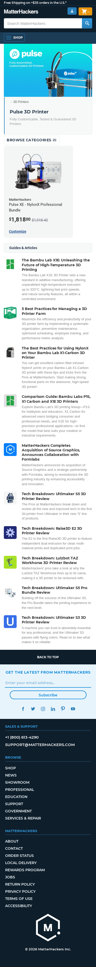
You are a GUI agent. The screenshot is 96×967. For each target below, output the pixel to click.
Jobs (10, 877)
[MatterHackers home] (48, 928)
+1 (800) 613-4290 (22, 737)
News (11, 775)
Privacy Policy (20, 891)
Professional (19, 789)
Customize (17, 231)
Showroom (17, 782)
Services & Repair (23, 818)
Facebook (23, 708)
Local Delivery (21, 862)
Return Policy (20, 884)
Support (14, 804)
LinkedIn (53, 708)
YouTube (73, 708)
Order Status (19, 855)
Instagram (43, 708)
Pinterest (63, 708)
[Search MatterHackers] (87, 23)
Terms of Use (19, 898)
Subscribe (48, 695)
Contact (14, 848)
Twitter (33, 708)
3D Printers (21, 102)
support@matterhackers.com (40, 744)
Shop (10, 768)
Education (16, 796)
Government (18, 811)
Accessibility (18, 906)
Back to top (48, 657)
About (11, 841)
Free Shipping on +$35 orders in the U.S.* (35, 3)
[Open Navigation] (14, 38)
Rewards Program (25, 870)
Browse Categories (32, 140)
